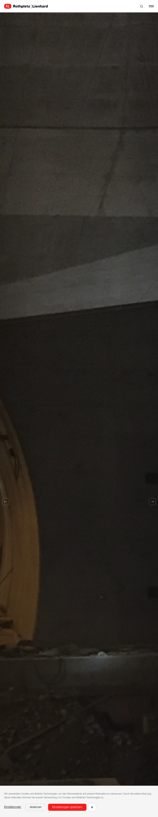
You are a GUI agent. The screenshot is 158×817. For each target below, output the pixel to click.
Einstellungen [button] (12, 807)
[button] (35, 807)
